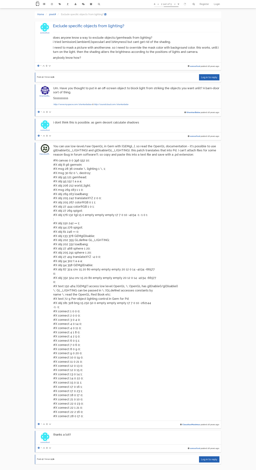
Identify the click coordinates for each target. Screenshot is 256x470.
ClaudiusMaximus (47, 154)
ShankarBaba (45, 96)
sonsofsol (44, 33)
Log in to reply (209, 77)
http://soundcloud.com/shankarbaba (111, 104)
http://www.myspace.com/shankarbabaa (72, 104)
